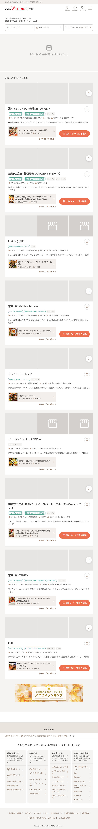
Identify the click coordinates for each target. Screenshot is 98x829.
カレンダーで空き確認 (75, 133)
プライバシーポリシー (41, 813)
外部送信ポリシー (57, 813)
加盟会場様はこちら (72, 813)
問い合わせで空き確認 (75, 334)
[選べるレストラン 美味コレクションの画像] (49, 93)
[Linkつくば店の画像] (49, 225)
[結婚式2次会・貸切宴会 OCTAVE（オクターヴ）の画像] (49, 158)
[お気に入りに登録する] (87, 109)
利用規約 (20, 813)
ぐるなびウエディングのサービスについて (42, 818)
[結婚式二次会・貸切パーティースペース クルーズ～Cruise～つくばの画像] (49, 488)
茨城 (65, 736)
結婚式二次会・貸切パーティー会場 (49, 736)
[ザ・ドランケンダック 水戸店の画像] (49, 423)
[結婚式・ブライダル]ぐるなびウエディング (19, 736)
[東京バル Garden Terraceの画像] (49, 290)
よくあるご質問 (64, 818)
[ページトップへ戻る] (49, 727)
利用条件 (28, 813)
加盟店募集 (85, 813)
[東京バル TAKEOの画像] (49, 560)
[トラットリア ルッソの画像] (49, 358)
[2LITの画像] (49, 627)
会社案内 (12, 813)
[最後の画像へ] (89, 93)
